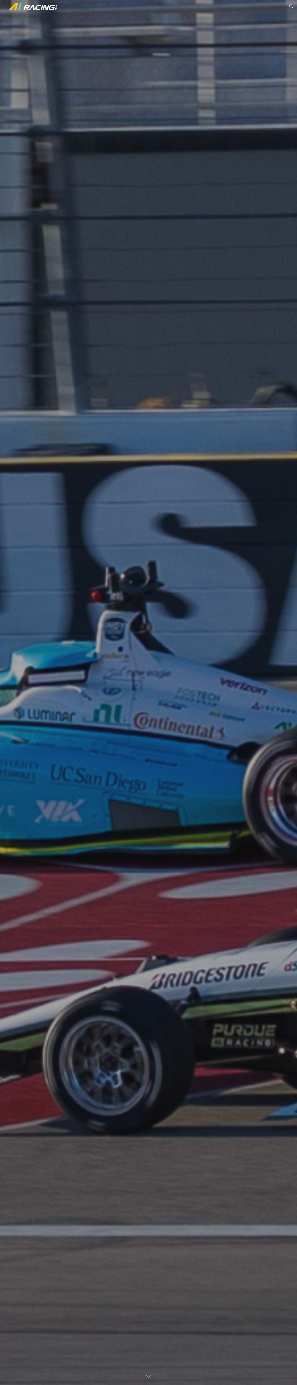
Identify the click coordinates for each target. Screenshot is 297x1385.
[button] (291, 6)
